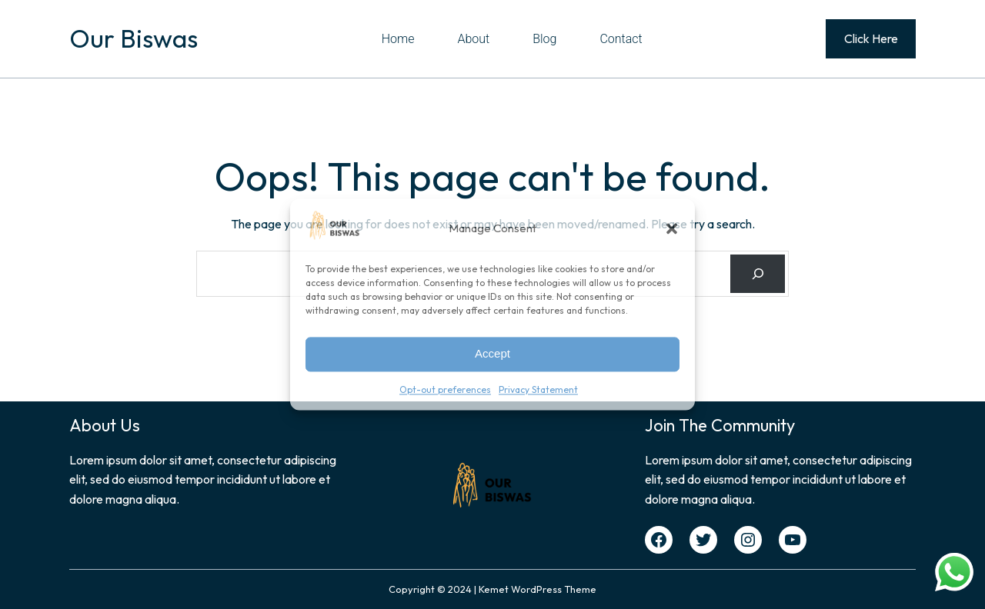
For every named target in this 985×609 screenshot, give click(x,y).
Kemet (494, 589)
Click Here (871, 38)
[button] (671, 228)
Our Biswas (133, 38)
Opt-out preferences (445, 389)
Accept (492, 354)
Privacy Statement (538, 389)
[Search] (757, 273)
